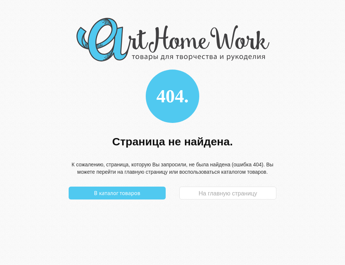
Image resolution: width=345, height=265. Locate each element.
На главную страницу (228, 193)
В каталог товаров (117, 193)
